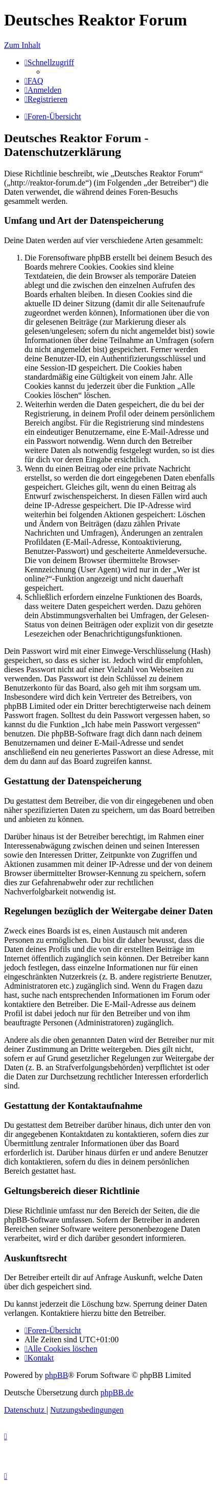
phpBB (56, 1375)
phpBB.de (117, 1392)
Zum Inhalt (22, 45)
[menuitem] (34, 80)
